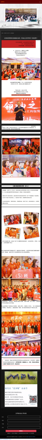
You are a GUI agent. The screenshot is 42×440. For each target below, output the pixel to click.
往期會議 (12, 33)
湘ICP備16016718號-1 (31, 436)
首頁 (2, 33)
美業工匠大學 (6, 33)
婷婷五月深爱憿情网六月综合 (5, 439)
